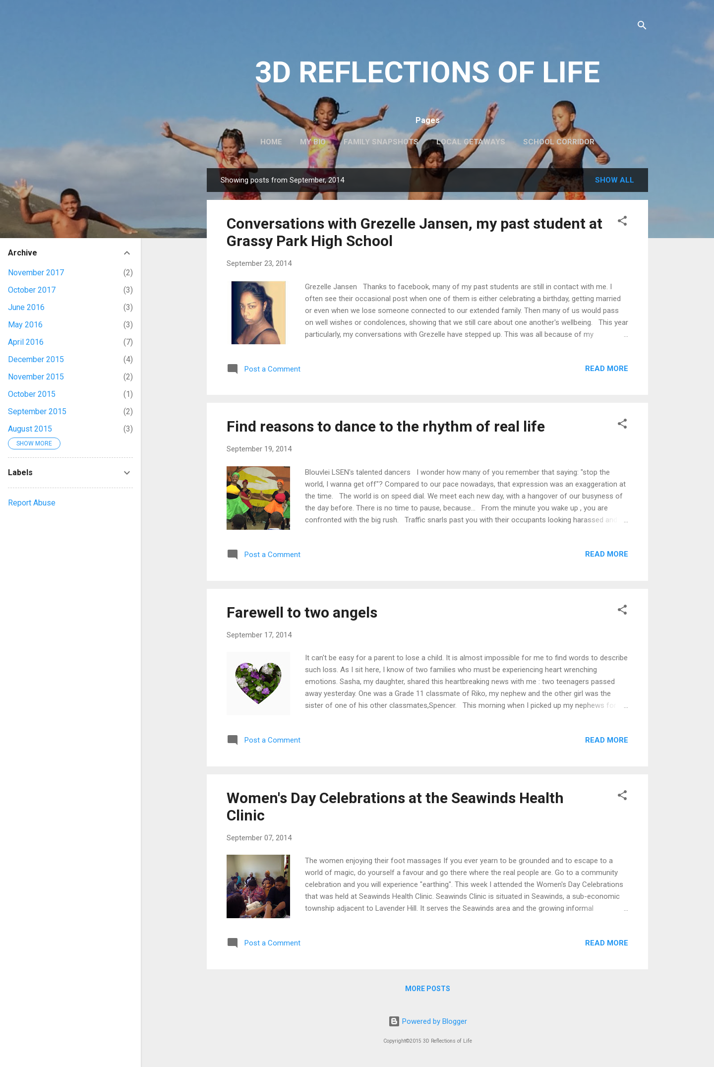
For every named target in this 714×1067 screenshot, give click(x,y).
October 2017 (32, 290)
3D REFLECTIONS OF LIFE (427, 72)
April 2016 (26, 342)
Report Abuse (32, 502)
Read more (606, 368)
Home (271, 141)
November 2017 (36, 272)
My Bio (313, 141)
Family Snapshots (381, 141)
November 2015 (36, 376)
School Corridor (559, 141)
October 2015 (32, 394)
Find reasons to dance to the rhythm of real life (386, 426)
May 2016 (25, 324)
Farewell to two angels (302, 612)
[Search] (642, 27)
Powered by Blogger (427, 1021)
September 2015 (37, 411)
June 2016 (26, 307)
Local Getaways (470, 141)
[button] (622, 222)
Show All (614, 180)
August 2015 (30, 429)
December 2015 (36, 359)
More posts (427, 989)
